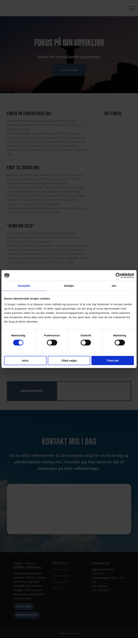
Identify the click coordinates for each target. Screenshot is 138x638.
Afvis (25, 360)
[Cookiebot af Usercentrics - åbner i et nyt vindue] (118, 275)
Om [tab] (114, 285)
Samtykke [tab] (24, 285)
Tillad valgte (69, 360)
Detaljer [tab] (69, 285)
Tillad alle (113, 360)
